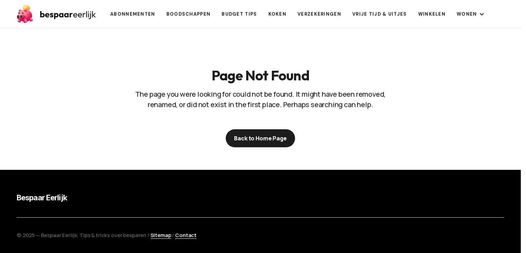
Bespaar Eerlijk (42, 197)
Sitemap (160, 235)
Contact (186, 235)
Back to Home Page (260, 138)
